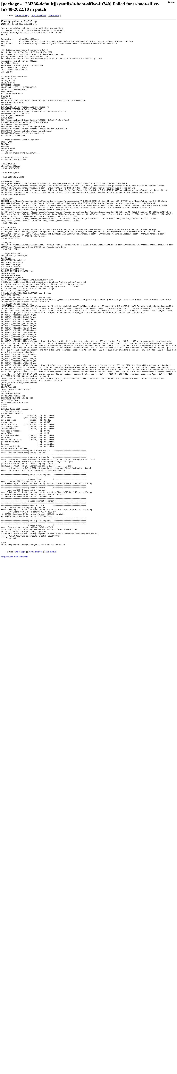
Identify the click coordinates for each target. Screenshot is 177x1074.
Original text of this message (14, 660)
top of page (20, 655)
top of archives (39, 15)
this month (54, 15)
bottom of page (22, 15)
